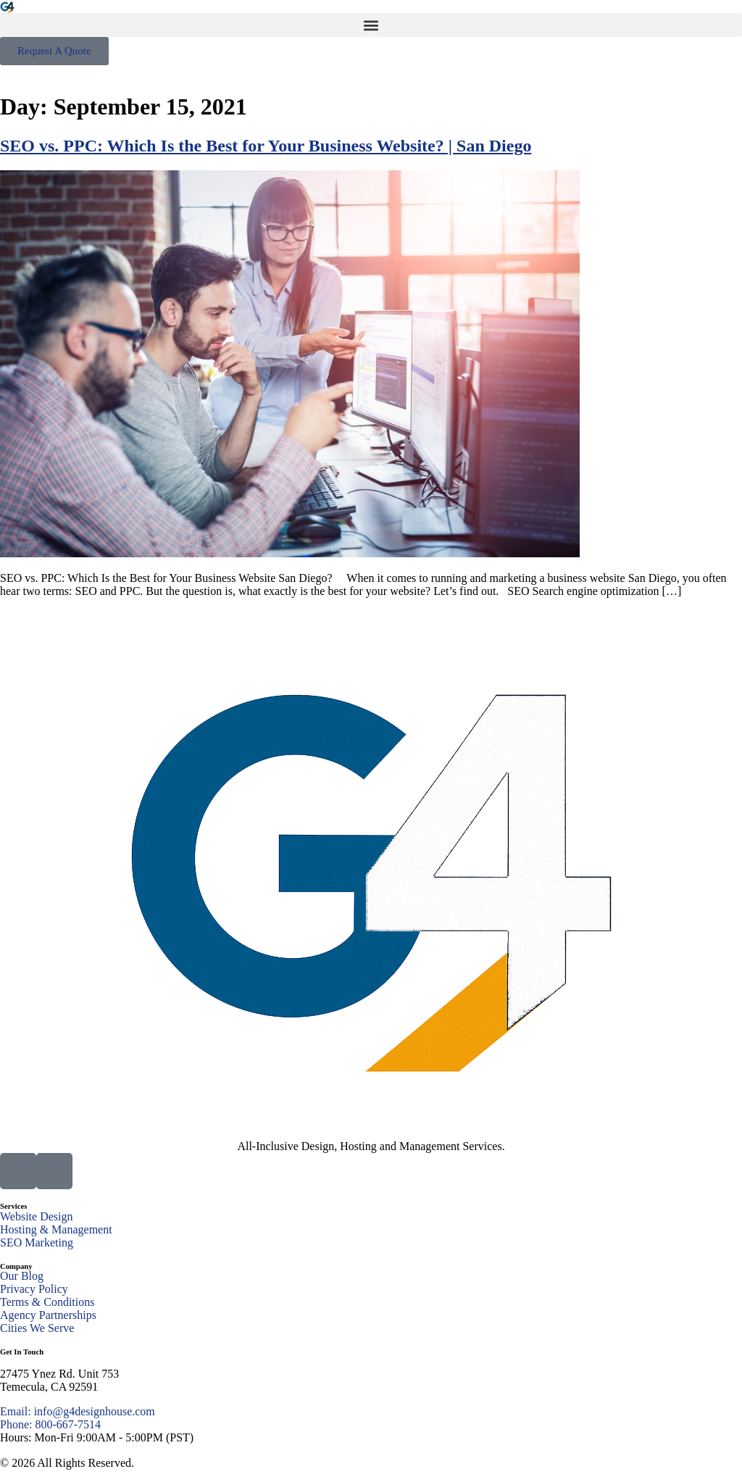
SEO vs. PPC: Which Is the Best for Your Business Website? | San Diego (265, 145)
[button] (371, 25)
